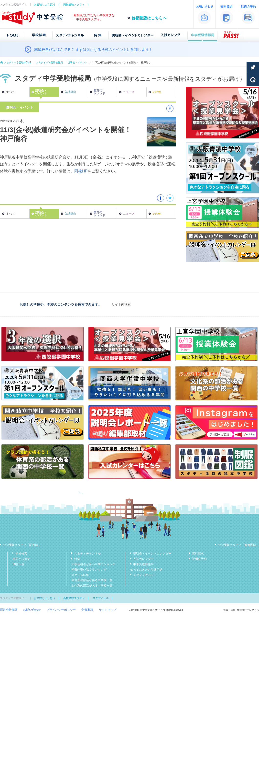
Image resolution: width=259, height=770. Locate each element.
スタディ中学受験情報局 (49, 62)
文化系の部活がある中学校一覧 (91, 585)
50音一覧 (18, 564)
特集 (77, 559)
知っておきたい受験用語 (146, 569)
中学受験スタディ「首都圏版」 (238, 545)
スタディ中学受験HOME (17, 62)
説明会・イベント (77, 62)
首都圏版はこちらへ (149, 18)
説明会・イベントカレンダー (152, 553)
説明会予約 (199, 559)
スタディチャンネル (87, 553)
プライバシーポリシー (61, 609)
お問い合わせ (32, 609)
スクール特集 (80, 575)
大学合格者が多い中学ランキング (93, 564)
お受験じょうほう (44, 4)
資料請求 (198, 553)
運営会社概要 (9, 609)
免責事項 (87, 609)
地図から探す (21, 559)
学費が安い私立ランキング (89, 569)
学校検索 (21, 553)
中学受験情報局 (143, 564)
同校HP (80, 171)
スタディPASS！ (144, 575)
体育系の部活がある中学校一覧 (91, 580)
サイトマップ (107, 609)
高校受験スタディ (74, 4)
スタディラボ (101, 598)
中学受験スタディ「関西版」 (22, 545)
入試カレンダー (143, 559)
